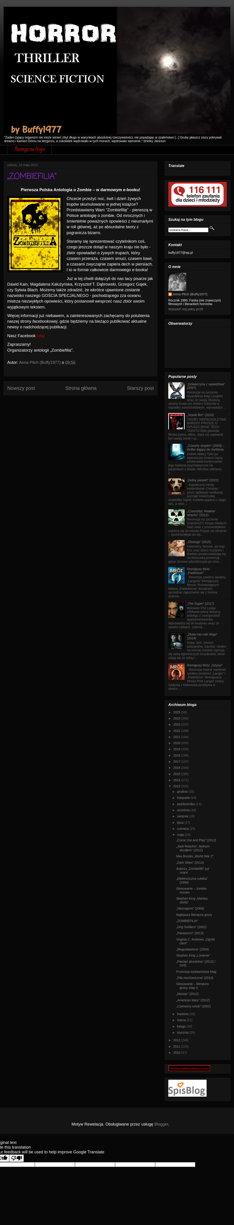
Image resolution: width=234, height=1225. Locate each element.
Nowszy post (21, 388)
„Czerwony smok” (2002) (193, 1006)
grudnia (182, 791)
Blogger (161, 1124)
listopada (184, 797)
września (183, 810)
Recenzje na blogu (29, 149)
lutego (181, 1026)
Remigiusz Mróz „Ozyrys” (205, 665)
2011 (177, 1046)
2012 (177, 1040)
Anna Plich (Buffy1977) (190, 294)
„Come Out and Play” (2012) (196, 840)
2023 (177, 724)
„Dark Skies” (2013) (190, 862)
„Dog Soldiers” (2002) (191, 927)
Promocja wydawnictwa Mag (196, 971)
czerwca (183, 828)
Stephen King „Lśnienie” (193, 955)
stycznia (183, 1032)
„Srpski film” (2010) (200, 415)
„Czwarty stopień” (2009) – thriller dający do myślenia (205, 447)
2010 (177, 1052)
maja (181, 835)
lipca (180, 822)
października (186, 804)
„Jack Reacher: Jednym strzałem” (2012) (193, 848)
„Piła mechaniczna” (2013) (194, 978)
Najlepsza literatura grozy (194, 915)
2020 (177, 743)
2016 (177, 767)
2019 (177, 749)
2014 (177, 780)
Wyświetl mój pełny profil (185, 309)
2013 (177, 786)
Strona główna (80, 388)
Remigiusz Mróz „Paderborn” (198, 571)
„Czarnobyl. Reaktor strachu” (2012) (201, 513)
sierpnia (183, 816)
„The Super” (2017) (200, 603)
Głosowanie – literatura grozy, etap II (192, 986)
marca (182, 1020)
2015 (177, 774)
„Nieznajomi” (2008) (190, 908)
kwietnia (183, 1014)
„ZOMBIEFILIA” (187, 921)
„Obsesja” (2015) (199, 542)
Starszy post (140, 388)
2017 (177, 761)
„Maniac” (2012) (187, 994)
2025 (177, 712)
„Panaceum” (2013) (190, 933)
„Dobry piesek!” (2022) (203, 480)
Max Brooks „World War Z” (195, 856)
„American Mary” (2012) (193, 1000)
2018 (177, 755)
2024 (177, 718)
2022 (177, 731)
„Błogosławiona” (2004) (192, 949)
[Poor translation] (16, 1158)
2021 (177, 737)
